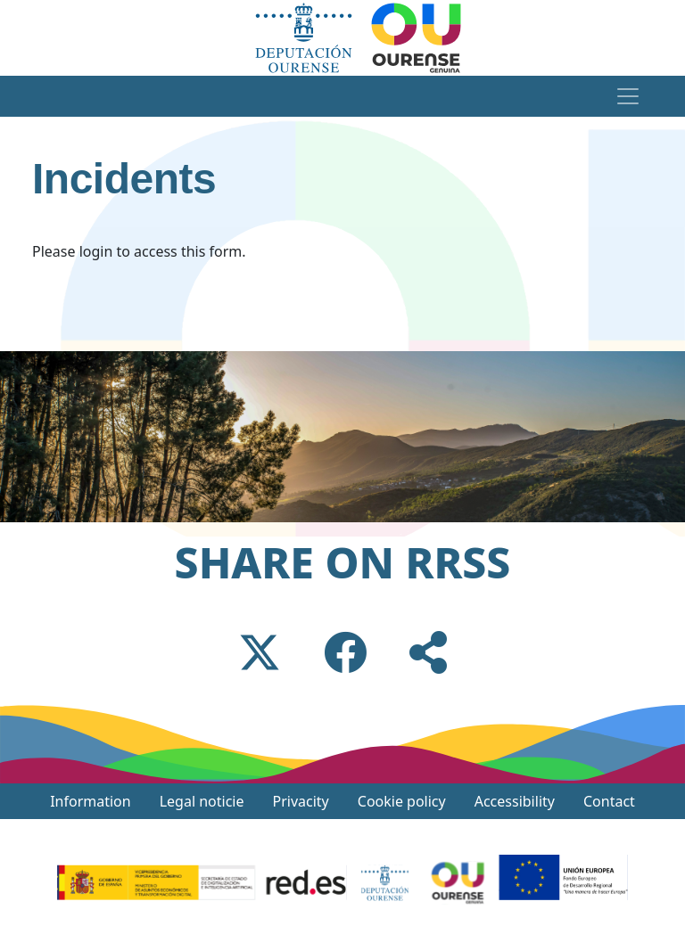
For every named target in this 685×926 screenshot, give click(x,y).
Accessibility (515, 801)
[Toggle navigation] (628, 96)
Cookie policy (402, 801)
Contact (609, 801)
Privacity (301, 801)
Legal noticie (202, 801)
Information (90, 801)
